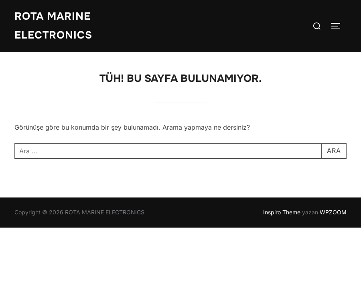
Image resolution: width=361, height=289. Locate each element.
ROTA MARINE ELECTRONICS (53, 26)
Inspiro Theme (281, 212)
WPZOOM (333, 212)
